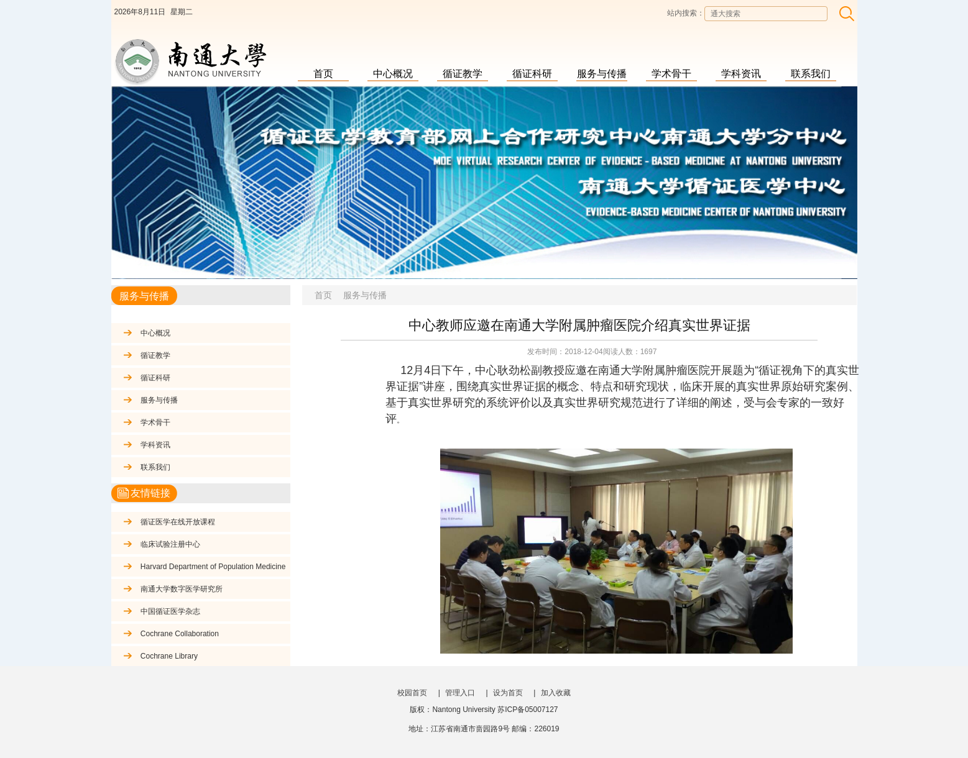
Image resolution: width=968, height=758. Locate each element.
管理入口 (460, 692)
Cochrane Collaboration (180, 633)
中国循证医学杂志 (170, 611)
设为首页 (508, 692)
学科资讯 (741, 73)
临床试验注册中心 (170, 544)
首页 (323, 73)
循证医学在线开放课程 (178, 522)
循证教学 (462, 73)
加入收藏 (556, 692)
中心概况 (393, 73)
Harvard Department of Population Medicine (213, 566)
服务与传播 (602, 73)
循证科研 (532, 73)
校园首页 (412, 692)
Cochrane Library (173, 656)
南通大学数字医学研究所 (182, 589)
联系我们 (811, 73)
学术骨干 (671, 73)
